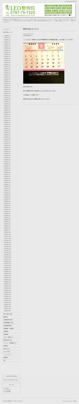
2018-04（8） (7, 227)
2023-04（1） (7, 107)
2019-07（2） (7, 198)
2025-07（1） (7, 52)
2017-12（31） (8, 236)
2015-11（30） (8, 287)
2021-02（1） (7, 159)
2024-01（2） (7, 89)
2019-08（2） (7, 196)
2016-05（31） (8, 275)
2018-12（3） (7, 211)
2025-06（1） (7, 54)
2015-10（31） (8, 289)
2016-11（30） (8, 263)
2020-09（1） (7, 169)
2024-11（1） (7, 68)
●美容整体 (5, 331)
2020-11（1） (7, 165)
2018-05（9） (7, 225)
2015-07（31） (8, 296)
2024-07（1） (7, 76)
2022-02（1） (7, 134)
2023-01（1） (7, 114)
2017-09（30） (8, 242)
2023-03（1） (7, 109)
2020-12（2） (7, 163)
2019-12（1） (7, 188)
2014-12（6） (7, 310)
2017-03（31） (8, 254)
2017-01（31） (8, 258)
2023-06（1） (7, 103)
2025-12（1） (7, 41)
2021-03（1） (7, 157)
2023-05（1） (7, 105)
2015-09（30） (8, 292)
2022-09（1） (7, 122)
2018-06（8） (7, 223)
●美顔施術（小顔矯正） (9, 328)
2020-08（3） (7, 172)
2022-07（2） (7, 126)
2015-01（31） (8, 308)
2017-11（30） (8, 238)
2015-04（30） (8, 302)
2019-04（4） (7, 205)
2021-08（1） (7, 147)
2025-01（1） (7, 64)
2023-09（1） (7, 97)
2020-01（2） (7, 186)
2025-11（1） (7, 43)
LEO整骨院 (9, 401)
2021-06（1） (7, 151)
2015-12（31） (8, 285)
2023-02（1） (7, 112)
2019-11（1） (7, 190)
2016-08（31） (8, 269)
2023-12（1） (7, 91)
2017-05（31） (8, 250)
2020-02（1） (7, 184)
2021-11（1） (7, 141)
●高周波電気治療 (7, 325)
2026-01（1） (7, 39)
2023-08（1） (7, 99)
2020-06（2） (7, 176)
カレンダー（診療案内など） (10, 343)
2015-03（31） (8, 304)
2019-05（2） (7, 203)
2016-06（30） (8, 273)
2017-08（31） (8, 244)
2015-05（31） (8, 300)
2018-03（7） (7, 229)
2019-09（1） (7, 194)
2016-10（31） (8, 265)
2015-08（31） (8, 294)
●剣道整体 (5, 334)
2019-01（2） (7, 209)
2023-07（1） (7, 101)
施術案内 (5, 317)
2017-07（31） (8, 246)
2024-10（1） (7, 70)
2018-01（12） (8, 234)
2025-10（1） (7, 45)
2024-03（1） (7, 85)
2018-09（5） (7, 217)
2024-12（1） (7, 66)
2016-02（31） (8, 281)
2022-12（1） (7, 116)
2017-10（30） (8, 240)
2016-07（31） (8, 271)
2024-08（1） (7, 74)
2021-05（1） (7, 153)
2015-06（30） (8, 298)
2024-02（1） (7, 87)
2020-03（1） (7, 182)
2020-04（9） (7, 180)
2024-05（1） (7, 81)
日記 (4, 360)
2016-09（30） (8, 267)
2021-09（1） (7, 145)
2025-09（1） (7, 47)
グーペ (70, 401)
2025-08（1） (7, 49)
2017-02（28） (8, 256)
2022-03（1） (7, 132)
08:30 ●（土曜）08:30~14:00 (11, 379)
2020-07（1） (7, 174)
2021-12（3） (7, 138)
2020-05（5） (7, 178)
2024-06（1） (7, 78)
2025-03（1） (7, 60)
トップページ (6, 29)
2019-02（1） (7, 207)
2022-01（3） (7, 136)
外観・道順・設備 (7, 314)
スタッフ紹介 (6, 351)
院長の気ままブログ (8, 32)
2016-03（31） (8, 279)
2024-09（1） (7, 72)
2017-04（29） (8, 252)
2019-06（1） (7, 201)
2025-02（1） (7, 62)
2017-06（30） (8, 248)
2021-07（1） (7, 149)
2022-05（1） (7, 128)
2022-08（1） (7, 124)
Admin (75, 401)
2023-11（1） (7, 93)
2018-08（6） (7, 219)
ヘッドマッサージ (7, 354)
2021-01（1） (7, 161)
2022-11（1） (7, 118)
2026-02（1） (7, 37)
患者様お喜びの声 (7, 340)
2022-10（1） (7, 120)
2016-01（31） (8, 283)
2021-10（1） (7, 143)
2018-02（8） (7, 232)
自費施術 (5, 357)
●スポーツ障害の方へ (8, 337)
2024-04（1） (7, 83)
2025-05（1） (7, 56)
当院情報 (5, 345)
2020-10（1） (7, 167)
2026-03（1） (7, 35)
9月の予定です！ (28, 35)
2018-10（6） (7, 215)
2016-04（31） (8, 277)
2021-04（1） (7, 155)
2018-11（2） (7, 213)
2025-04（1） (7, 58)
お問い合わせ (6, 348)
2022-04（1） (7, 130)
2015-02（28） (8, 306)
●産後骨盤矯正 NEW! (8, 322)
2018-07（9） (7, 221)
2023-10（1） (7, 95)
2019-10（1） (7, 192)
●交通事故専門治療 (8, 319)
